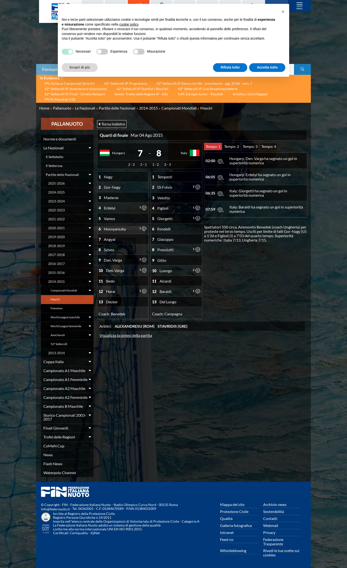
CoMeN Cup (53, 445)
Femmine (56, 308)
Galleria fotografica (236, 525)
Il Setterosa (54, 166)
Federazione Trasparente (273, 541)
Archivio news (275, 504)
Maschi (55, 299)
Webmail (270, 525)
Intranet (227, 532)
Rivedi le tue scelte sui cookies (281, 552)
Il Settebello (54, 157)
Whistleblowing (233, 550)
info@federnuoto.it (55, 509)
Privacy (269, 532)
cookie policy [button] (128, 24)
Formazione (53, 69)
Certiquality (79, 533)
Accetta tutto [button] (267, 67)
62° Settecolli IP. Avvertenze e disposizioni (76, 89)
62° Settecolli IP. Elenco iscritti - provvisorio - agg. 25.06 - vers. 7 (204, 83)
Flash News (52, 463)
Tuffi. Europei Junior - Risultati (200, 94)
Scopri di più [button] (79, 67)
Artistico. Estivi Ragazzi (250, 94)
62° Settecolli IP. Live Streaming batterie (207, 89)
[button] (283, 11)
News (48, 454)
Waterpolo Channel (59, 472)
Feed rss (227, 539)
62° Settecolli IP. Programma (125, 83)
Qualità (226, 518)
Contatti (270, 518)
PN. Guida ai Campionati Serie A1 (70, 83)
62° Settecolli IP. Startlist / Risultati (142, 89)
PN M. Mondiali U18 (60, 99)
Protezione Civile (234, 511)
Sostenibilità (273, 511)
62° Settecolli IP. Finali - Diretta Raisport (75, 94)
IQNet (95, 533)
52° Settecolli (59, 344)
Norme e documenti (59, 139)
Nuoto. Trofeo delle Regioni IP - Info (141, 94)
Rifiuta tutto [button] (230, 67)
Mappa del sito (232, 504)
